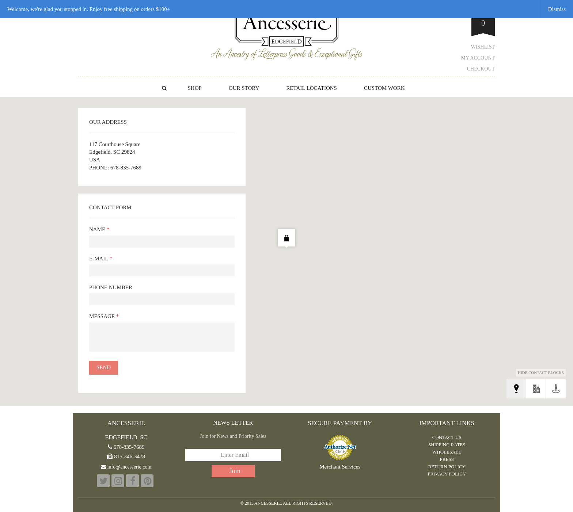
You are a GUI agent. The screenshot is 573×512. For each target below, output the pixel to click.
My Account (478, 58)
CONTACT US (447, 437)
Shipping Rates (447, 444)
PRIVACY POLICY (447, 474)
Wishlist (483, 47)
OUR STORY (244, 88)
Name (99, 229)
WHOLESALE (446, 452)
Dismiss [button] (557, 9)
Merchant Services (339, 467)
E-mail (100, 258)
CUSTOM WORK (384, 88)
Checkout (481, 69)
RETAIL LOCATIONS (311, 88)
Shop (194, 88)
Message (104, 316)
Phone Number (110, 287)
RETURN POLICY (447, 466)
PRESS (447, 459)
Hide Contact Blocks (541, 372)
